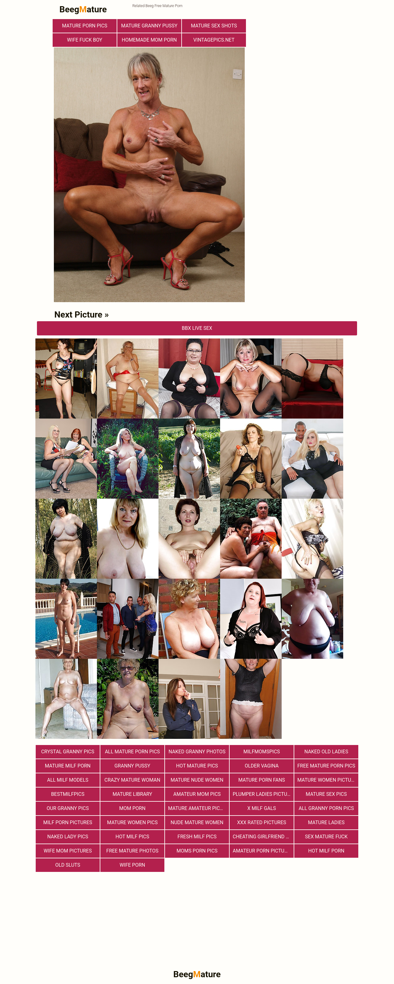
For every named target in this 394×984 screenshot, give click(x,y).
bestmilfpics (67, 794)
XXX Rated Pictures (261, 822)
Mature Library (132, 794)
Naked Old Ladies (326, 752)
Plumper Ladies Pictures (263, 794)
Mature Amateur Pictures (198, 808)
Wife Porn (132, 865)
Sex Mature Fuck (326, 837)
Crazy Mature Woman (132, 780)
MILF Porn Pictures (67, 822)
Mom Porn (132, 808)
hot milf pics (132, 837)
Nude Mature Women (197, 822)
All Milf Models (67, 780)
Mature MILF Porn (68, 766)
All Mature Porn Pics (132, 752)
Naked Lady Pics (67, 837)
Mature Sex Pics (326, 794)
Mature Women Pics (132, 822)
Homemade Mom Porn (149, 40)
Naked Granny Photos (196, 752)
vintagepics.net (214, 40)
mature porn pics (84, 26)
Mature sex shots (214, 26)
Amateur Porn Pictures (263, 851)
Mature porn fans (261, 780)
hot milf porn (326, 851)
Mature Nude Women (197, 780)
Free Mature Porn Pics (326, 766)
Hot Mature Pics (197, 766)
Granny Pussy (132, 766)
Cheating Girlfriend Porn (263, 837)
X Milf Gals (261, 808)
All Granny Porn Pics (326, 808)
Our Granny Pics (68, 808)
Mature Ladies (326, 822)
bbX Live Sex (197, 328)
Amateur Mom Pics (197, 794)
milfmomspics (261, 752)
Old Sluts (67, 865)
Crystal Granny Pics (67, 752)
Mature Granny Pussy (149, 26)
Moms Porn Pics (196, 851)
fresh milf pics (197, 837)
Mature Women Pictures (327, 780)
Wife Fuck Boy (84, 40)
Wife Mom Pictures (68, 851)
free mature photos (132, 851)
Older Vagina (262, 766)
